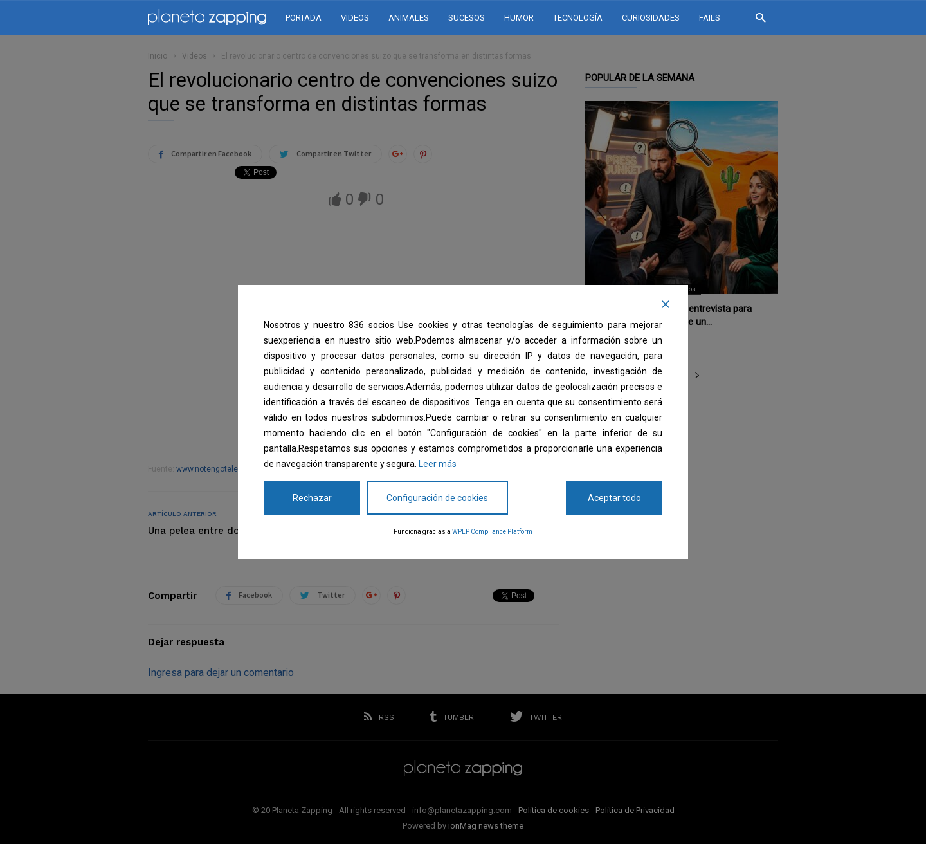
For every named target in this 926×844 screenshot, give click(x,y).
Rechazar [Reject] (312, 498)
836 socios (373, 325)
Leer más (438, 464)
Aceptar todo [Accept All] (614, 498)
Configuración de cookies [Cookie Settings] (437, 498)
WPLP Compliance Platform (492, 531)
